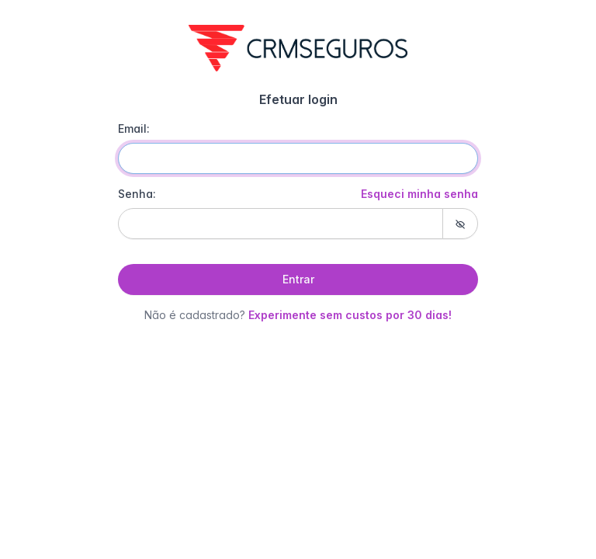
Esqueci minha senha (419, 193)
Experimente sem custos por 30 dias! (350, 314)
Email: (134, 128)
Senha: (298, 194)
